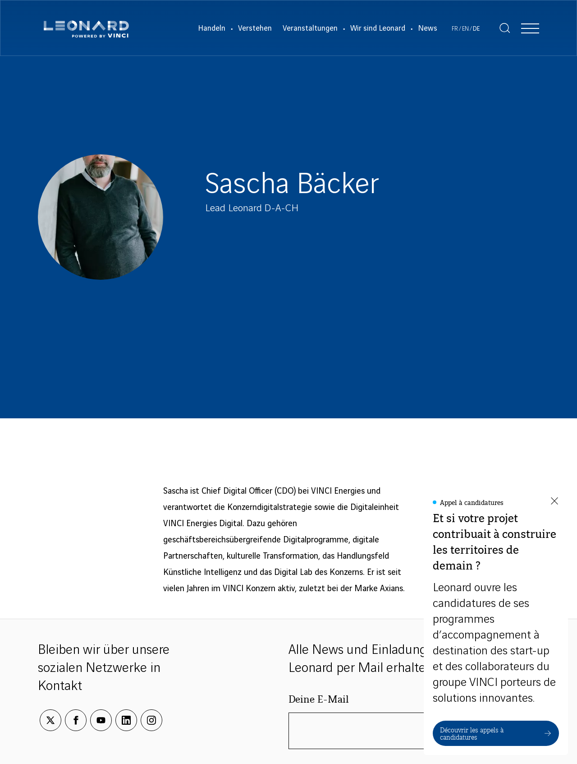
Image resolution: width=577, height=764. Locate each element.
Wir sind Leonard (377, 28)
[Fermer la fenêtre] (554, 501)
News (427, 28)
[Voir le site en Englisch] (465, 29)
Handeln (211, 28)
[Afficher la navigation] (530, 28)
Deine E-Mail (318, 698)
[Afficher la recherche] (505, 28)
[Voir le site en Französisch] (455, 29)
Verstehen (255, 28)
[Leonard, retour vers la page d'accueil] (86, 28)
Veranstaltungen (310, 28)
